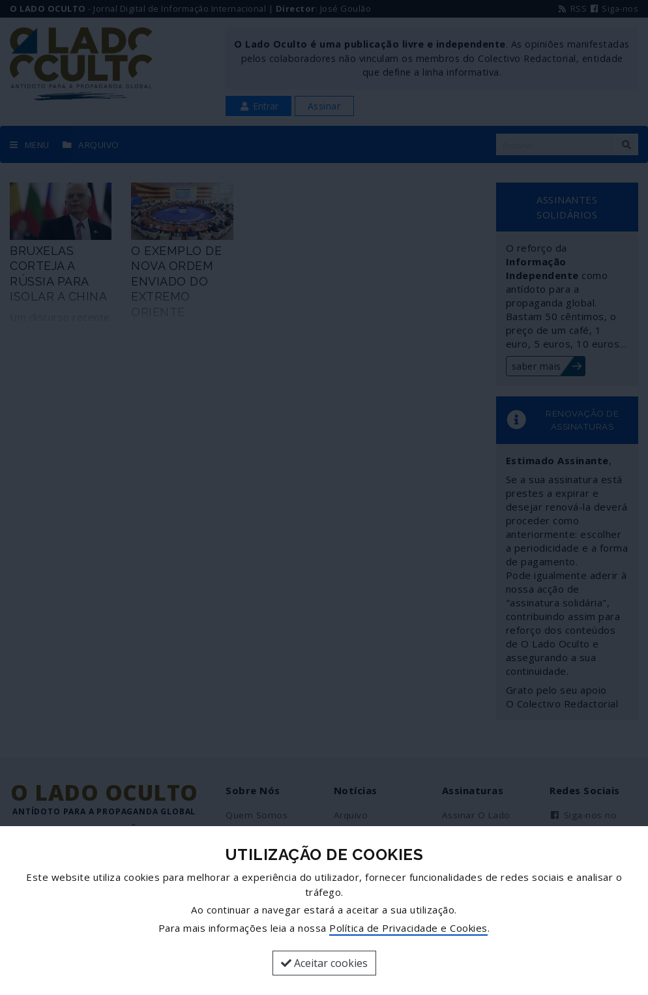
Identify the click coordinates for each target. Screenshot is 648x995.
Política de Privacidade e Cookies (408, 927)
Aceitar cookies (324, 963)
